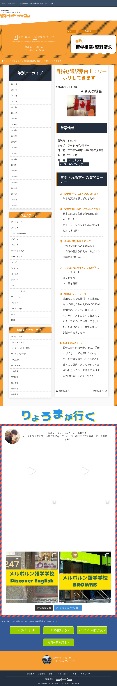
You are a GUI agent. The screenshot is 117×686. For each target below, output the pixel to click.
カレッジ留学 (16, 336)
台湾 (13, 314)
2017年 (14, 130)
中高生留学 (15, 360)
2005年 (14, 199)
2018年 (14, 124)
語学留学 (14, 388)
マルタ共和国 (16, 308)
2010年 (14, 171)
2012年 (14, 159)
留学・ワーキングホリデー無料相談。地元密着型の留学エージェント (27, 3)
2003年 (14, 205)
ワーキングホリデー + (76, 164)
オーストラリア (17, 251)
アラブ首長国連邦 (18, 233)
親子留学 (14, 383)
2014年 (14, 147)
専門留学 (14, 377)
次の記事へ (100, 390)
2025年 (14, 84)
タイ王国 (14, 274)
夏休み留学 (15, 365)
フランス (14, 303)
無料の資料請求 (58, 642)
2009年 (14, 176)
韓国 (13, 320)
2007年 (14, 188)
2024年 (14, 90)
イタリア (14, 245)
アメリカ (14, 227)
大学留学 (14, 371)
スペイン (14, 268)
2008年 (14, 182)
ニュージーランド (18, 291)
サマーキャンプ (17, 342)
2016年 (14, 136)
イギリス (14, 239)
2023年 (14, 95)
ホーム (4, 60)
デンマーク (15, 280)
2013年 (14, 153)
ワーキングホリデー (19, 354)
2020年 (14, 113)
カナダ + (76, 160)
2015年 (14, 142)
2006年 (14, 194)
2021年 (14, 107)
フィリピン (15, 297)
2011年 (13, 165)
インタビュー (16, 60)
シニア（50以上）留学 (20, 348)
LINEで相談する (58, 630)
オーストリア (16, 256)
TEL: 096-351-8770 (34, 50)
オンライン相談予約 (92, 630)
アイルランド (16, 222)
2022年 (14, 101)
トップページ (25, 630)
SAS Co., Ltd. (59, 683)
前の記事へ (63, 390)
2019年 (14, 119)
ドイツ (14, 285)
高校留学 (14, 394)
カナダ (14, 262)
